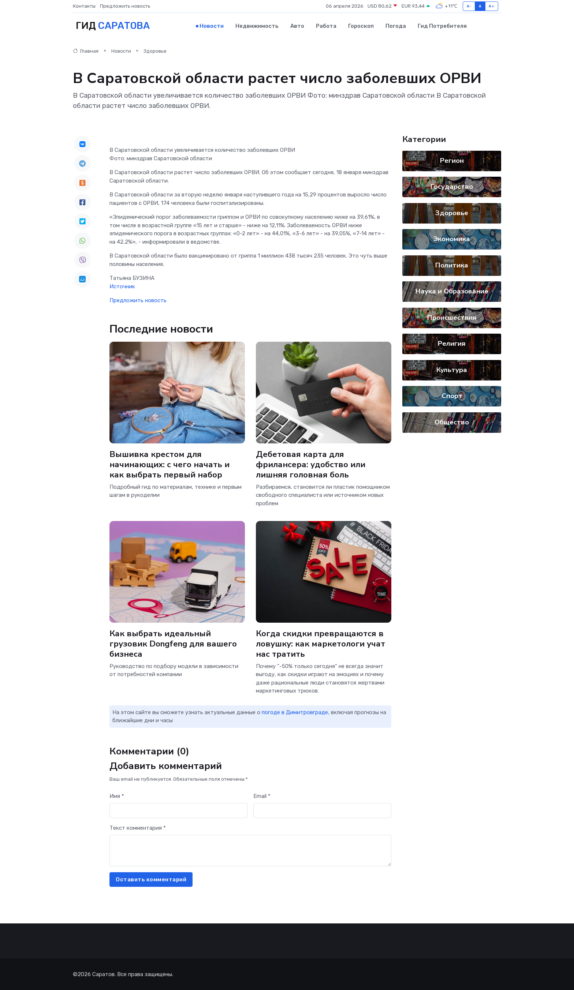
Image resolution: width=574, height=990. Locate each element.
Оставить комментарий (151, 879)
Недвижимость (257, 26)
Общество (452, 422)
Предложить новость (125, 6)
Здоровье (155, 51)
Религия (452, 343)
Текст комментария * (137, 828)
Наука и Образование (451, 291)
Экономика (451, 239)
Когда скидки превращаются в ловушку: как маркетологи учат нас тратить (320, 643)
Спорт (451, 396)
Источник (122, 286)
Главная (85, 51)
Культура (451, 370)
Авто (297, 26)
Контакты (84, 6)
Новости (212, 26)
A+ (491, 6)
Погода (395, 26)
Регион (452, 160)
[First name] (178, 810)
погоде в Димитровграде (295, 712)
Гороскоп (361, 26)
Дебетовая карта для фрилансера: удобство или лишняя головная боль (310, 464)
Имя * (116, 796)
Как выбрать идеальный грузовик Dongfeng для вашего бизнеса (173, 643)
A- (469, 6)
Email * (262, 796)
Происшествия (452, 317)
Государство (451, 186)
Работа (326, 26)
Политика (451, 265)
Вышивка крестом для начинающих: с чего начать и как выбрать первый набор (169, 464)
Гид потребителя (442, 26)
